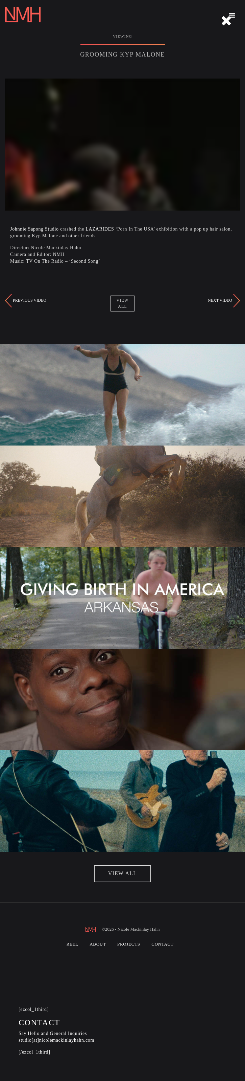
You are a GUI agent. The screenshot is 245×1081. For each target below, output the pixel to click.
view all (122, 873)
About (98, 944)
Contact (162, 944)
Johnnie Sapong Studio (34, 229)
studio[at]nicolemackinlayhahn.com (56, 1040)
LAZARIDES (99, 229)
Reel (72, 944)
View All (122, 303)
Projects (128, 944)
